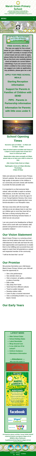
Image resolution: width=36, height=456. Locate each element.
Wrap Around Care (16, 344)
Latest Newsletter (15, 341)
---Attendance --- (17, 359)
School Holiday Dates (17, 339)
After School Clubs (16, 336)
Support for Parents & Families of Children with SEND (17, 92)
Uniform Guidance (16, 351)
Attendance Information (18, 353)
